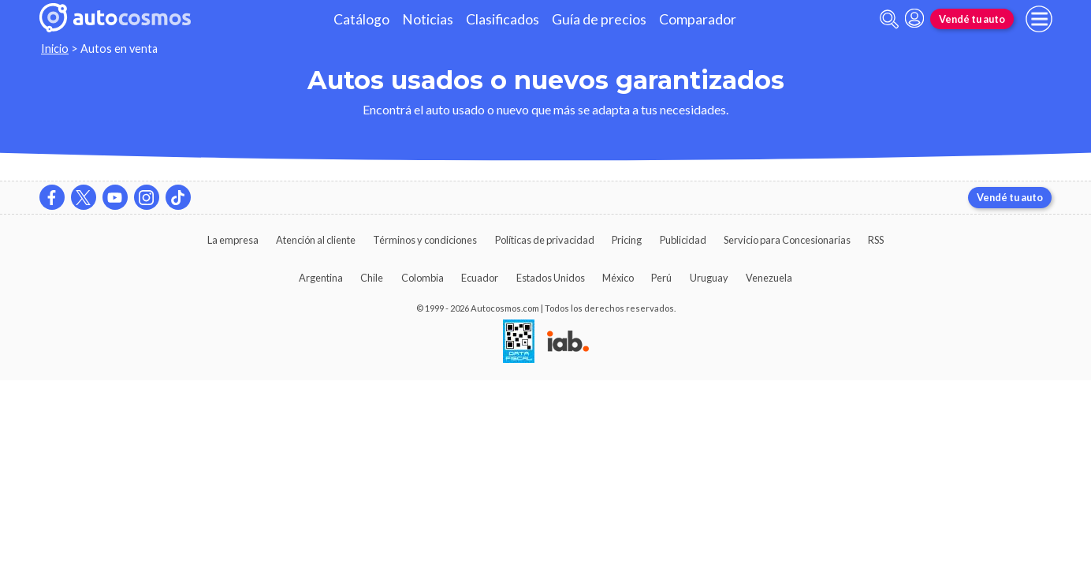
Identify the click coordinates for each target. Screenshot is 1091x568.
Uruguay (709, 277)
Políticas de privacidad (544, 240)
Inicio (55, 48)
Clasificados (502, 19)
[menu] (1039, 19)
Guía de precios (599, 19)
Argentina (321, 277)
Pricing (627, 240)
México (618, 277)
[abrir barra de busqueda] (889, 19)
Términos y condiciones (425, 240)
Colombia (422, 277)
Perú (661, 277)
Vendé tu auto (972, 19)
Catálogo (361, 19)
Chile (371, 277)
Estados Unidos (550, 277)
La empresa (233, 240)
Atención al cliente (316, 240)
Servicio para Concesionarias (787, 240)
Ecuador (479, 277)
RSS (876, 240)
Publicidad (683, 240)
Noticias (427, 19)
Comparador (697, 19)
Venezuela (769, 277)
